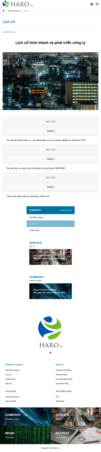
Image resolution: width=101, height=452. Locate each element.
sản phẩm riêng (62, 384)
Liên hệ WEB (10, 401)
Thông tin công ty (14, 364)
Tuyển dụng (34, 230)
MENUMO (60, 168)
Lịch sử (8, 375)
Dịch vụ (59, 364)
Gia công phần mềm (64, 379)
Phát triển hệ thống (63, 370)
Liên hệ (8, 384)
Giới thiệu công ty (36, 217)
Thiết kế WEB (61, 375)
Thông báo (10, 391)
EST (83, 140)
